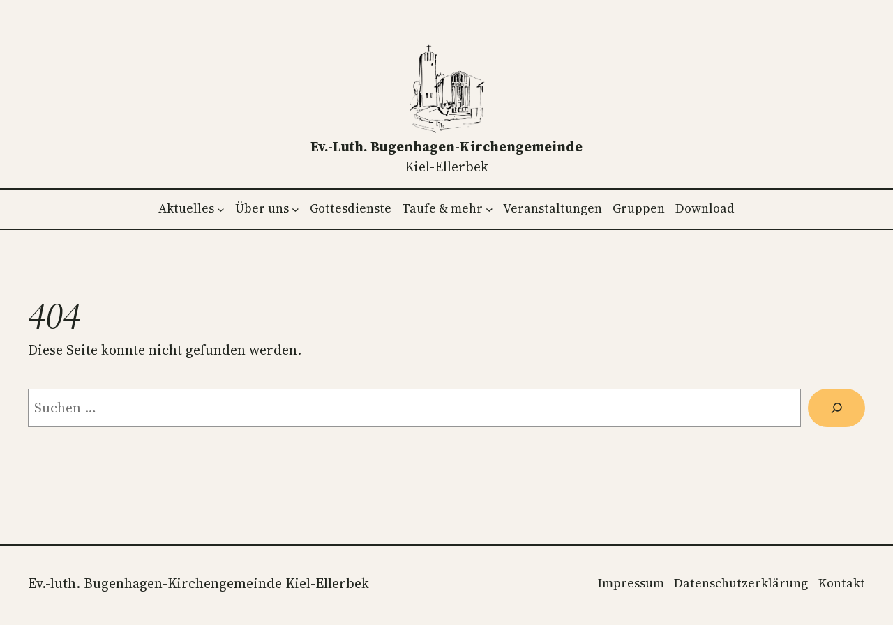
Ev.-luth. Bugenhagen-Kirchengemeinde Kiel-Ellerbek (198, 583)
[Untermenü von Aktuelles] (221, 209)
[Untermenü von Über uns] (295, 209)
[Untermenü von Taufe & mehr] (489, 209)
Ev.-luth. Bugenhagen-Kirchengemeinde (446, 146)
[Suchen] (836, 408)
